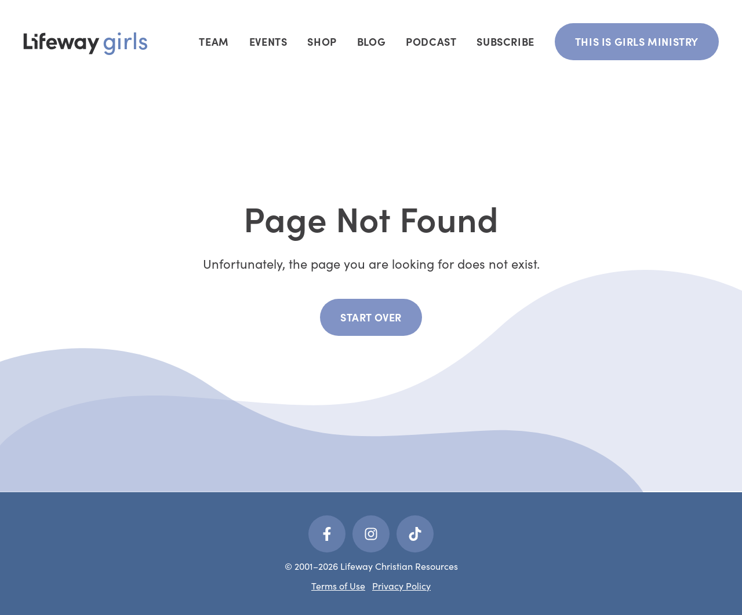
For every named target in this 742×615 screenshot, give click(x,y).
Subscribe (505, 41)
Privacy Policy (401, 585)
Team (213, 41)
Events (268, 41)
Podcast (431, 41)
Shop (321, 41)
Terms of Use (338, 585)
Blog (371, 41)
